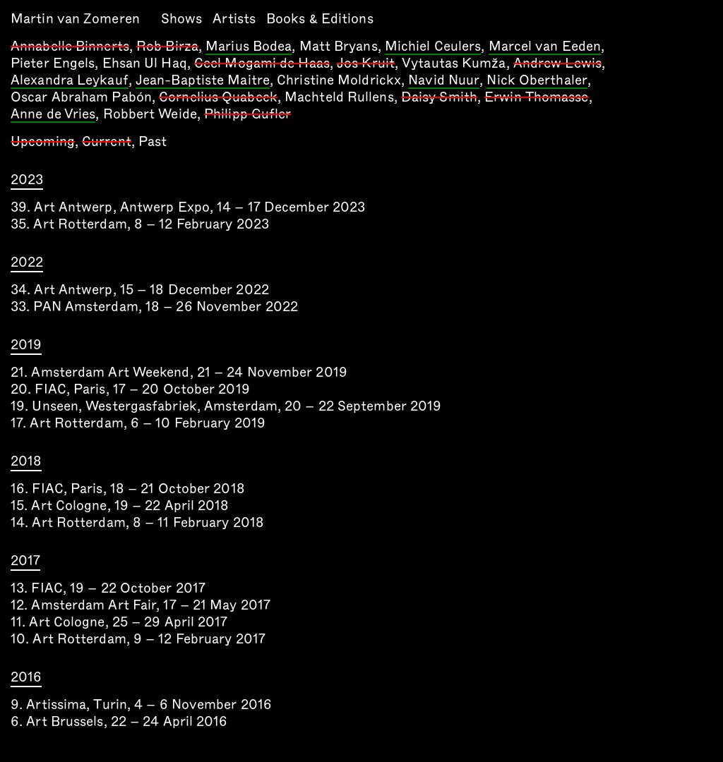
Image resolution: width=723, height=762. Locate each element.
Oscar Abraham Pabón (81, 97)
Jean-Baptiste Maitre (203, 81)
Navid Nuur (443, 81)
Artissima (56, 704)
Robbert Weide (150, 114)
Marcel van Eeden (545, 47)
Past (152, 141)
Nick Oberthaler (536, 81)
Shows (182, 19)
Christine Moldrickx (339, 80)
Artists (234, 19)
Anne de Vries (53, 115)
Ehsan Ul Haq (144, 63)
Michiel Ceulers (433, 47)
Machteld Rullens (339, 97)
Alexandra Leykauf (70, 81)
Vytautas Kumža (454, 63)
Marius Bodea (248, 47)
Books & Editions (320, 19)
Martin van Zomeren (75, 19)
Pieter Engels (53, 63)
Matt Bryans (338, 46)
